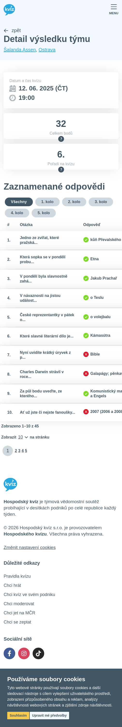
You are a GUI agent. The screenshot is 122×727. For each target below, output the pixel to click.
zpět (12, 30)
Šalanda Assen (20, 49)
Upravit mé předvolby (49, 715)
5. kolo (44, 213)
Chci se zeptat (17, 622)
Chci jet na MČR (19, 612)
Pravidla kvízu (17, 576)
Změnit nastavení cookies (30, 547)
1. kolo (47, 202)
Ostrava (47, 49)
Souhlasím (18, 715)
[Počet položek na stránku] (25, 437)
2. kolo (74, 202)
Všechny (19, 202)
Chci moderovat (19, 603)
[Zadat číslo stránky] (8, 451)
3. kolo (101, 202)
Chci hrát (12, 585)
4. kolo (17, 213)
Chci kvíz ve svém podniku (29, 594)
